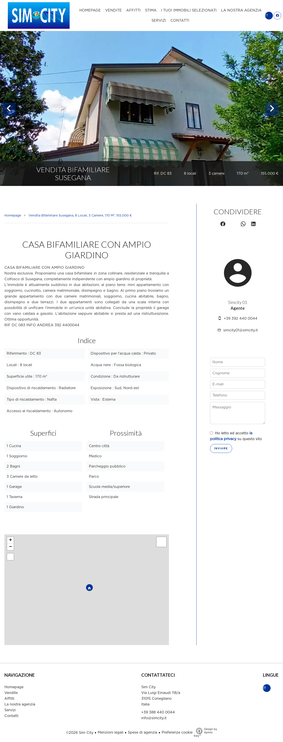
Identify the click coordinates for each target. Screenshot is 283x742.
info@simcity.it (153, 718)
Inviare (221, 448)
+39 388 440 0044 (158, 712)
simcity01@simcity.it (240, 330)
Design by (205, 733)
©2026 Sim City (79, 732)
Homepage (12, 215)
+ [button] (10, 540)
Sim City (148, 687)
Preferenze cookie (177, 732)
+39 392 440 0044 (240, 318)
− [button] (10, 547)
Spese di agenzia (142, 732)
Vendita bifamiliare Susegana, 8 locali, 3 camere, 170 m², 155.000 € (80, 215)
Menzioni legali (110, 732)
